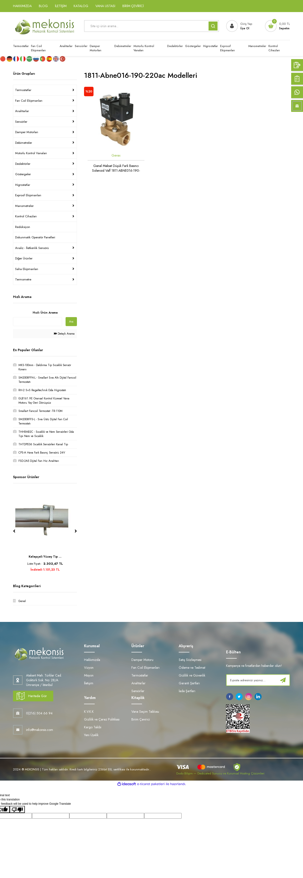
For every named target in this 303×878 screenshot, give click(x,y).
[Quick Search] (37, 321)
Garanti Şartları (189, 683)
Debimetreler (23, 142)
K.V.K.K (89, 711)
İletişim (88, 683)
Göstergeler (23, 174)
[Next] (76, 531)
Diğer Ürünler (23, 258)
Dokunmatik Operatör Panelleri (35, 237)
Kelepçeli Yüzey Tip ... (45, 556)
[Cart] (277, 26)
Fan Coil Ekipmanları (28, 100)
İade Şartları (187, 691)
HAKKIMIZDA (22, 6)
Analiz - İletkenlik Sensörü (32, 248)
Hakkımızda (92, 659)
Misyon (89, 675)
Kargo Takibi (92, 727)
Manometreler (24, 206)
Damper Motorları (26, 132)
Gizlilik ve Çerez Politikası (102, 719)
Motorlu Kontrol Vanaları (31, 153)
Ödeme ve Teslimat (192, 667)
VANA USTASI (105, 6)
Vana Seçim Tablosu (145, 711)
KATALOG (81, 6)
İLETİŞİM (61, 6)
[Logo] (45, 26)
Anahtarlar (22, 111)
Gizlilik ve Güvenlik (192, 675)
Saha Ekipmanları (26, 269)
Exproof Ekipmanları (28, 195)
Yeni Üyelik (91, 735)
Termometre (23, 279)
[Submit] (283, 680)
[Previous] (14, 531)
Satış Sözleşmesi (190, 659)
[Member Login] (239, 26)
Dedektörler (22, 164)
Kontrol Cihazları (26, 216)
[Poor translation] (17, 809)
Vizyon (89, 667)
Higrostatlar (22, 185)
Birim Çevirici (140, 719)
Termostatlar (23, 90)
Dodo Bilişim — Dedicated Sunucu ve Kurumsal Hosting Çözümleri (220, 773)
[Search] (151, 26)
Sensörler (21, 121)
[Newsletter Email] (258, 680)
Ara (71, 321)
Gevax (115, 155)
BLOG (43, 6)
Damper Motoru (142, 659)
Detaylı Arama (64, 334)
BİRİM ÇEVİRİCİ (133, 6)
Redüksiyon (22, 227)
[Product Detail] (89, 91)
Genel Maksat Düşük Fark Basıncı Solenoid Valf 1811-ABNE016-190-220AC (116, 168)
